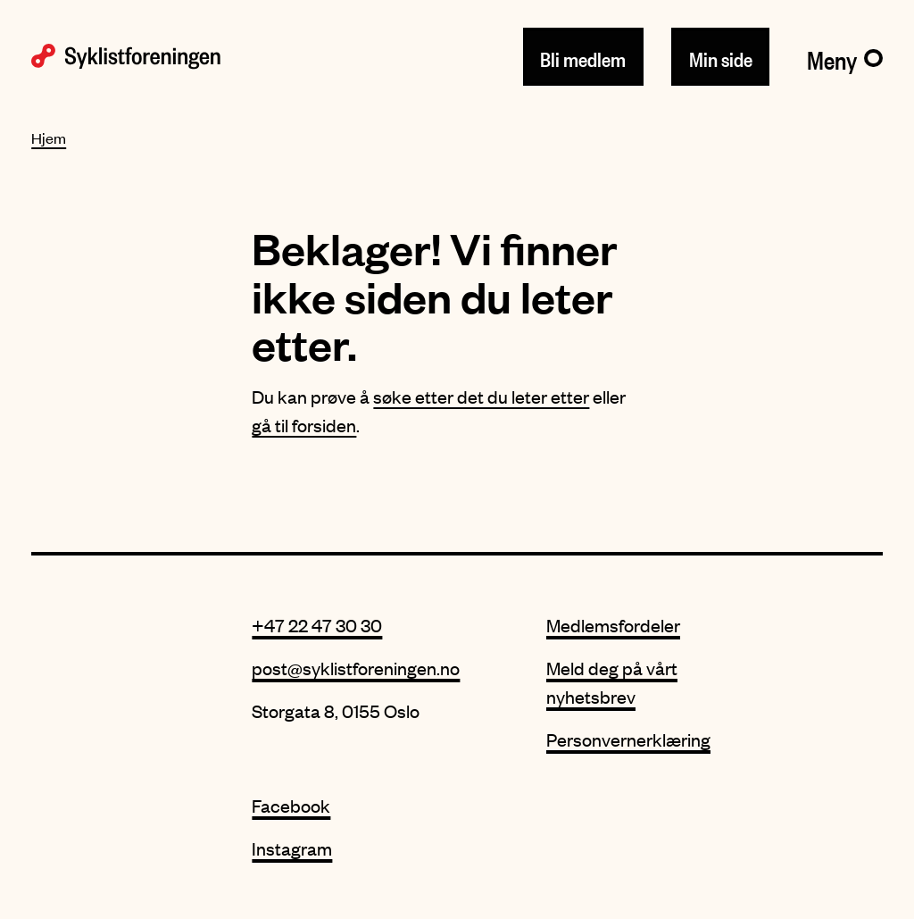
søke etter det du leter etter (481, 396)
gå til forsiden (304, 425)
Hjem (48, 137)
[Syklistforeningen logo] (125, 57)
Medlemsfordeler (613, 625)
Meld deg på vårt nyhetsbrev (611, 682)
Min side (720, 56)
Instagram (292, 848)
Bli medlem (583, 56)
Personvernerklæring (628, 739)
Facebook (291, 805)
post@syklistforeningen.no (356, 668)
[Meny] (845, 57)
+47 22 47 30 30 (317, 625)
